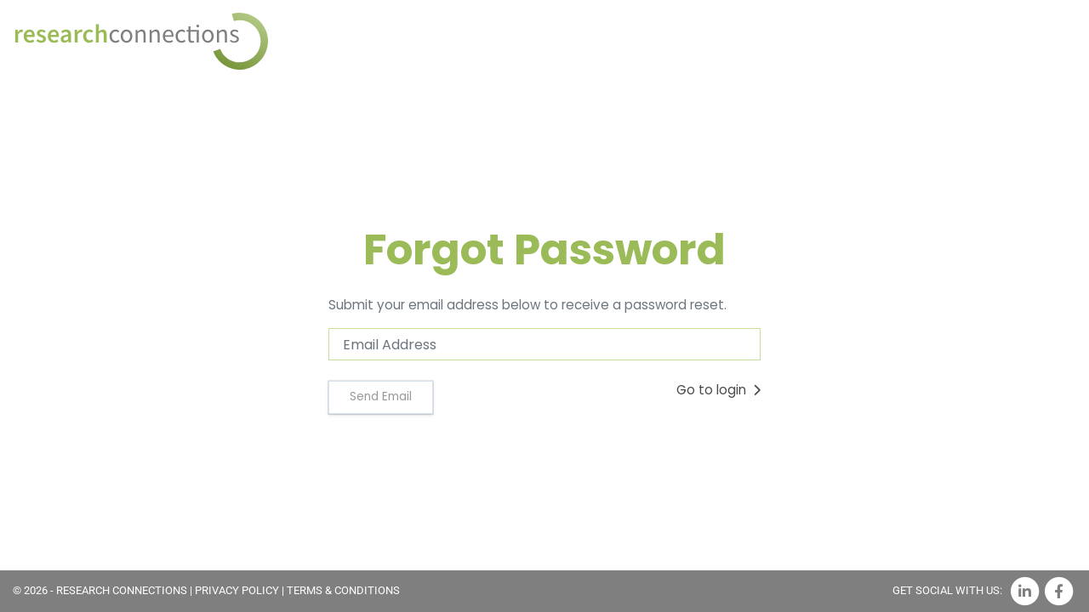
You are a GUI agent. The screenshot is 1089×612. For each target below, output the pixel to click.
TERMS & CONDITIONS (343, 590)
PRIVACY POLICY (237, 590)
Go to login (718, 390)
